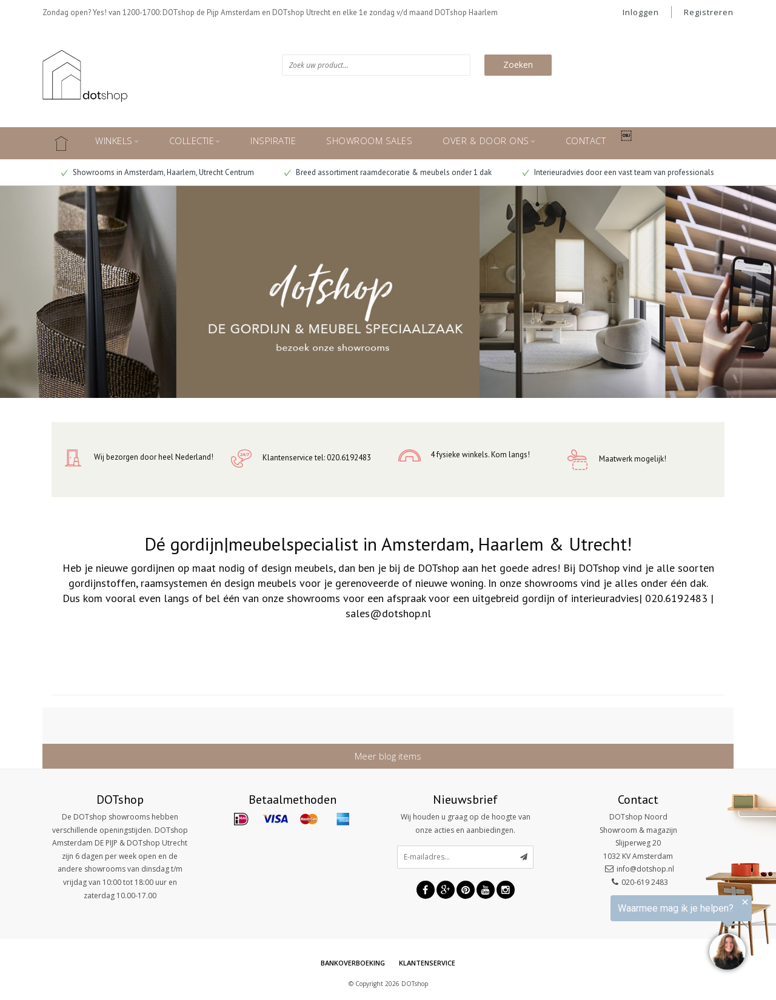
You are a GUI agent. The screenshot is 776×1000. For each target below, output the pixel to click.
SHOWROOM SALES (369, 140)
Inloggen (641, 12)
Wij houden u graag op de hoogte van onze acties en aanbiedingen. (465, 823)
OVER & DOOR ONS (489, 140)
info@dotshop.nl (645, 869)
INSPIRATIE (273, 140)
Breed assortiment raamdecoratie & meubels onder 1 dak (388, 172)
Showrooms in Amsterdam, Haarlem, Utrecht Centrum (157, 172)
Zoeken (518, 64)
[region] (627, 934)
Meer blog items (388, 756)
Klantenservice (427, 962)
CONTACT (586, 140)
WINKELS (117, 140)
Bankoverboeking (353, 962)
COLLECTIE (195, 140)
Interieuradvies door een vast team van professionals (618, 172)
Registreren (709, 12)
